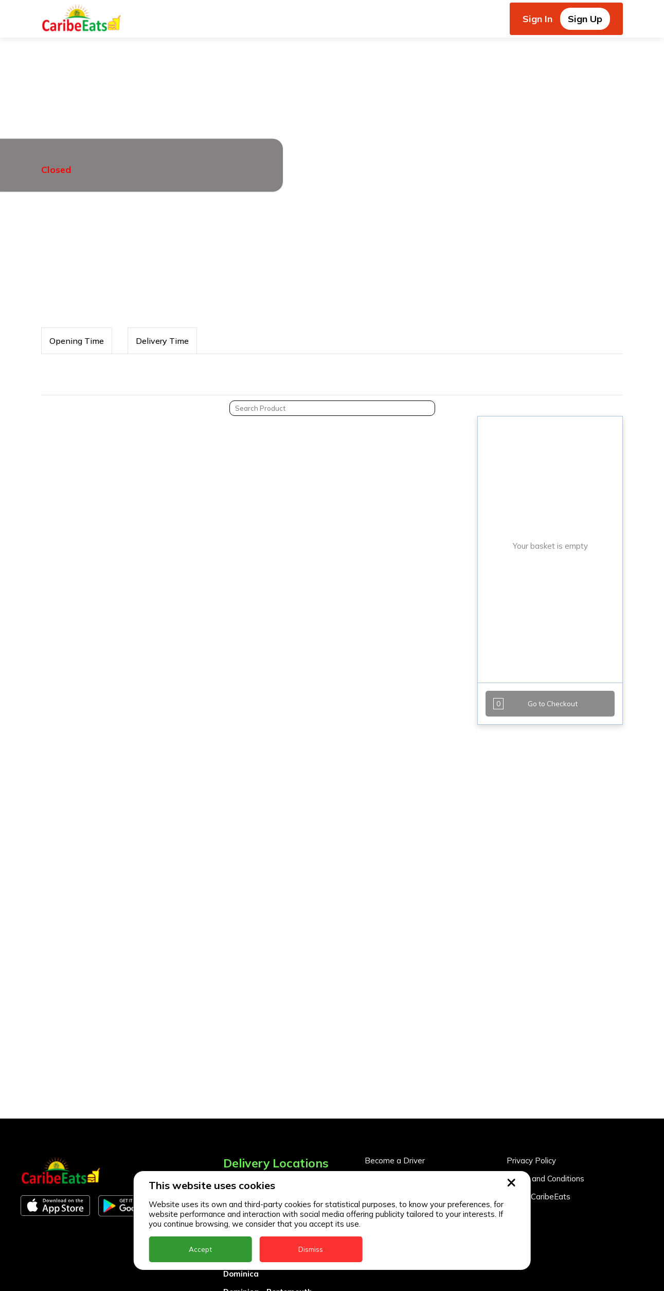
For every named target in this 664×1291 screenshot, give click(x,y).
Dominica (241, 1274)
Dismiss (310, 1249)
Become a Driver (395, 1160)
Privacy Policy (531, 1160)
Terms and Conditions (545, 1178)
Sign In (537, 19)
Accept (200, 1249)
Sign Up (585, 19)
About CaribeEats (538, 1196)
